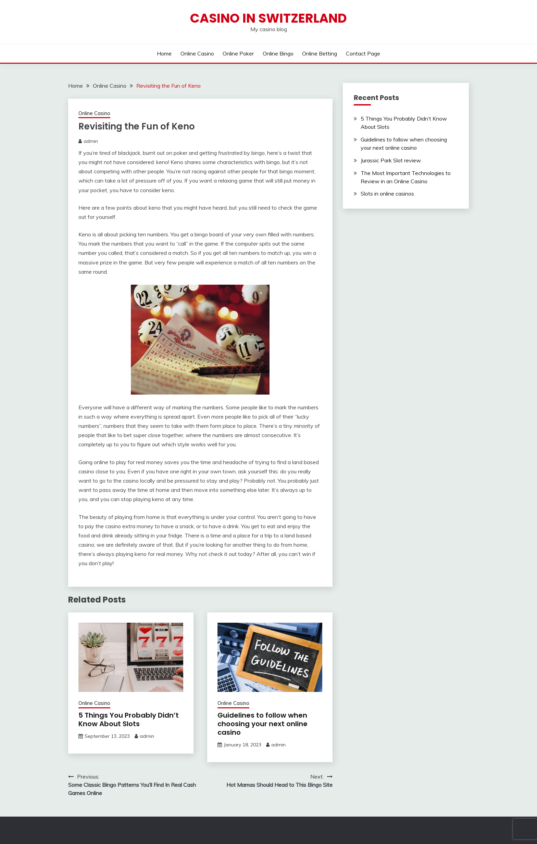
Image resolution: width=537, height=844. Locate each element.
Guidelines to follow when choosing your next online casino (262, 723)
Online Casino (197, 53)
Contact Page (363, 53)
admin (91, 141)
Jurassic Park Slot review (391, 160)
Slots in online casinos (387, 193)
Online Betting (319, 53)
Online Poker (238, 53)
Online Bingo (278, 53)
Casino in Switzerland (268, 18)
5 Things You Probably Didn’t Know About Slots (128, 719)
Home (164, 53)
